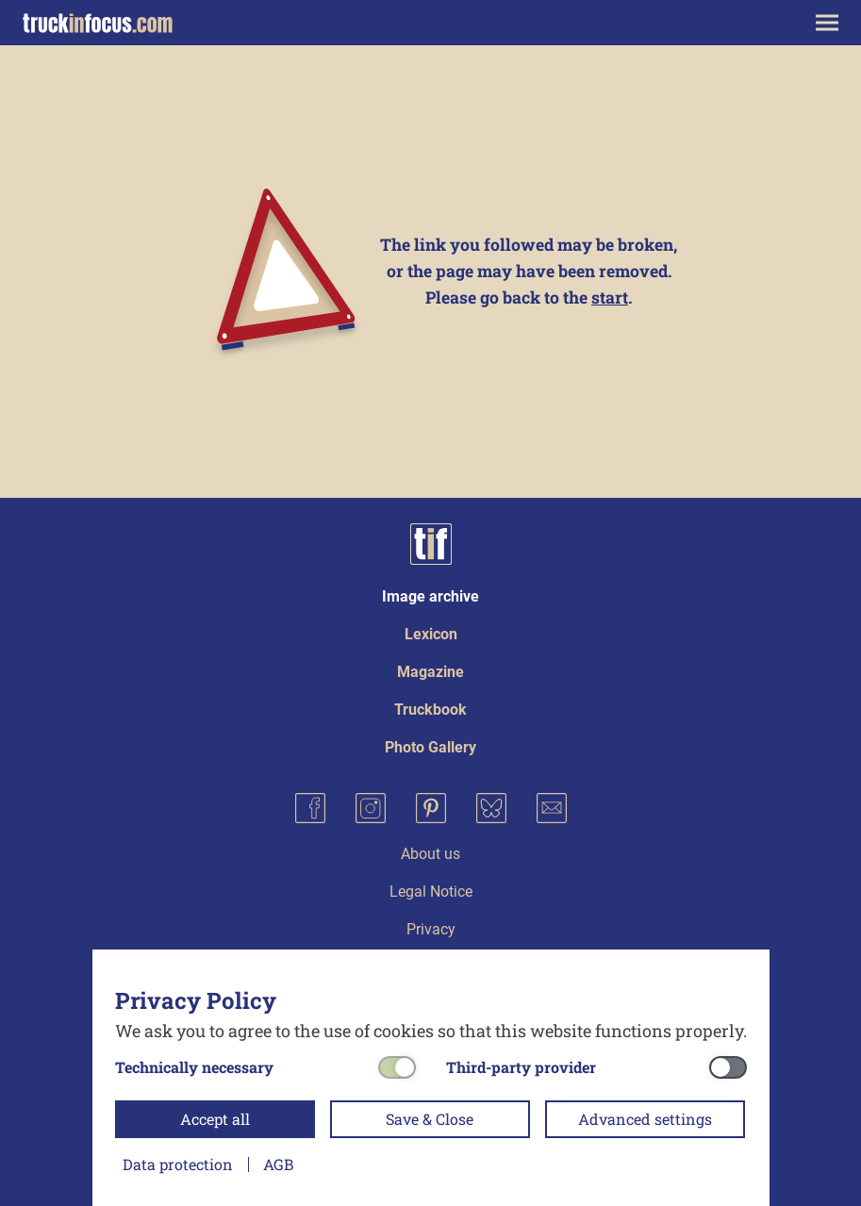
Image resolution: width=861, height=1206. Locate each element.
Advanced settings (645, 1119)
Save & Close (429, 1119)
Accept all (215, 1119)
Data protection (178, 1164)
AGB (278, 1164)
